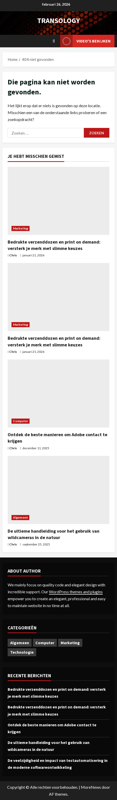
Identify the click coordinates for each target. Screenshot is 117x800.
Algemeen (20, 517)
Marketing (20, 228)
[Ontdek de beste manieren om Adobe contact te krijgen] (58, 393)
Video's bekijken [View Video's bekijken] (85, 41)
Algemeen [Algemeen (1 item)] (19, 642)
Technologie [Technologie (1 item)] (22, 652)
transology (58, 20)
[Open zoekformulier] (54, 41)
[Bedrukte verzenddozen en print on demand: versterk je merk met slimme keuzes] (58, 201)
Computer (20, 421)
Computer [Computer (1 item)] (44, 642)
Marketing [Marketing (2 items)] (70, 642)
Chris (13, 255)
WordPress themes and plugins (76, 591)
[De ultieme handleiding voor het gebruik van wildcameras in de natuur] (58, 490)
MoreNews (91, 787)
